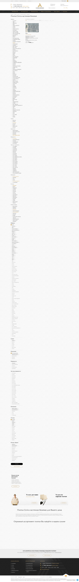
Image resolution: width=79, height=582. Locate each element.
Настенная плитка (24, 11)
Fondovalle (14, 290)
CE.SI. (13, 273)
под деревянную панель (16, 385)
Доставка (13, 568)
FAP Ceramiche (15, 240)
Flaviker (13, 289)
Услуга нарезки (57, 11)
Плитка (15, 14)
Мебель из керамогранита (46, 11)
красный (13, 434)
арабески (13, 448)
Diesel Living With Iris (15, 282)
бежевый (13, 419)
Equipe (14, 239)
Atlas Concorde (14, 270)
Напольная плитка (34, 11)
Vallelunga (14, 333)
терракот (13, 398)
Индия (13, 343)
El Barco (14, 235)
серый (13, 423)
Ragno (13, 254)
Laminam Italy (14, 302)
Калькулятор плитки (14, 570)
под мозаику (14, 390)
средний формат (15, 457)
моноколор (14, 377)
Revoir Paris (14, 321)
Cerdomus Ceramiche (15, 278)
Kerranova (14, 246)
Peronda (14, 251)
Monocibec (13, 307)
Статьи (12, 565)
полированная (14, 367)
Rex (12, 322)
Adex (13, 227)
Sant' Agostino (14, 326)
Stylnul (14, 255)
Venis (13, 256)
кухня (13, 413)
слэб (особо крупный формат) (17, 456)
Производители (15, 11)
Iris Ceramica (14, 243)
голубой (13, 427)
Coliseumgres (14, 279)
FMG (12, 287)
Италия (13, 344)
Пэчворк (13, 374)
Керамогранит (14, 355)
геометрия (13, 375)
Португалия (14, 347)
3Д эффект (14, 373)
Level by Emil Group (15, 303)
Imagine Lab (14, 295)
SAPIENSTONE (14, 323)
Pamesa (14, 250)
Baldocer (14, 231)
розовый (13, 437)
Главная (12, 14)
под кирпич (14, 387)
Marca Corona (14, 305)
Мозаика (13, 357)
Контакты (13, 572)
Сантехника (65, 11)
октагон (13, 453)
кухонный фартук (16, 181)
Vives (13, 258)
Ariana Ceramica (14, 266)
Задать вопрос (31, 555)
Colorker (14, 232)
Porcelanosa (14, 252)
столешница (14, 415)
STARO (13, 325)
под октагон (14, 393)
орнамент (13, 378)
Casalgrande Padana (15, 275)
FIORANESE (14, 286)
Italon (13, 244)
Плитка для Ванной (29, 568)
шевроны (13, 460)
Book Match (14, 447)
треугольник (14, 459)
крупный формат (14, 451)
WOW (13, 259)
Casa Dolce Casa (14, 274)
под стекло (14, 395)
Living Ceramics (15, 247)
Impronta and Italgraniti (16, 298)
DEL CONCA (14, 281)
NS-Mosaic (13, 313)
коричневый (14, 433)
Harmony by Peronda (16, 242)
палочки (13, 379)
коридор (13, 411)
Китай (13, 345)
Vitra (13, 334)
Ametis (13, 263)
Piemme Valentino (15, 318)
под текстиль (14, 397)
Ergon (13, 283)
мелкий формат (16, 212)
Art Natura (13, 267)
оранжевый (14, 435)
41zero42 (14, 226)
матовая (13, 365)
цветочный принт (15, 402)
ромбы (13, 455)
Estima (13, 285)
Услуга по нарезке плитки (61, 495)
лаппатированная (15, 364)
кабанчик (14, 209)
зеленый (14, 422)
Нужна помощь (47, 555)
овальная (13, 452)
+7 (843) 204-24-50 (17, 6)
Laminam (13, 301)
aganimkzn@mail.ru (58, 552)
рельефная (14, 368)
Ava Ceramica (14, 271)
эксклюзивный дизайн (15, 403)
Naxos (13, 314)
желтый (13, 429)
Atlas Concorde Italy (16, 230)
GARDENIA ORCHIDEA (15, 291)
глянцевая (14, 138)
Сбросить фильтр (17, 466)
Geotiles (13, 293)
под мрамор (14, 391)
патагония (13, 381)
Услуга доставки (32, 495)
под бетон (13, 382)
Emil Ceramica (15, 236)
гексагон (13, 449)
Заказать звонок (25, 6)
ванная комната (16, 176)
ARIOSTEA (13, 262)
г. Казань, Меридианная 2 (17, 4)
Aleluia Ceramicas (15, 228)
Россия (13, 348)
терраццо (13, 399)
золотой (13, 431)
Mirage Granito (14, 306)
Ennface (14, 238)
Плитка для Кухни (29, 566)
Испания (14, 122)
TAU (12, 329)
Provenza (13, 319)
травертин (14, 401)
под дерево (14, 383)
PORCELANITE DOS (15, 317)
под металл (14, 389)
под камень (14, 386)
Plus (27, 33)
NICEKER (13, 311)
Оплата (12, 566)
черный (13, 439)
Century (13, 277)
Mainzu (13, 248)
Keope (13, 299)
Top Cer (13, 330)
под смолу (13, 394)
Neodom (13, 315)
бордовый (13, 426)
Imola (13, 297)
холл (12, 412)
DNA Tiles (14, 234)
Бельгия (13, 341)
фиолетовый (14, 438)
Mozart (13, 310)
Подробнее (15, 486)
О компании (13, 563)
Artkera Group (14, 269)
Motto (13, 309)
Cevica (18, 14)
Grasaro (13, 294)
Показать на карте (55, 563)
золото (13, 430)
